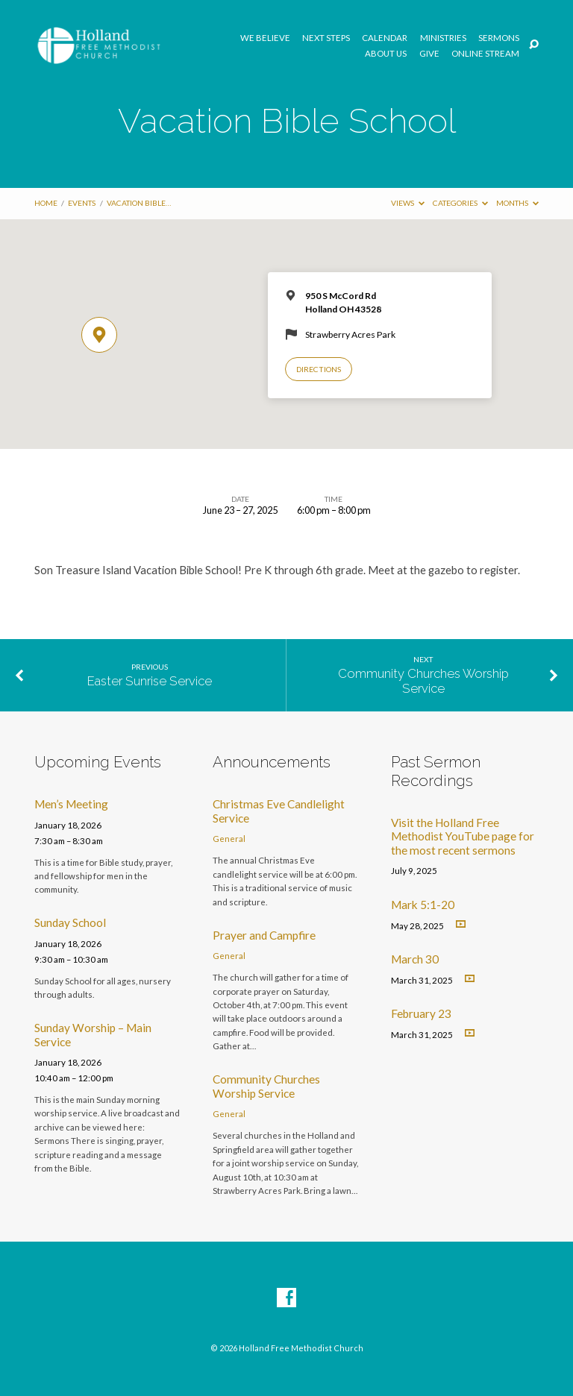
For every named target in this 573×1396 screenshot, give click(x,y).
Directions (318, 369)
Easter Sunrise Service (149, 680)
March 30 (415, 959)
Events (82, 202)
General (229, 838)
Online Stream (485, 53)
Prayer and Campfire (264, 935)
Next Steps (326, 38)
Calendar (384, 38)
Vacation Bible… (139, 202)
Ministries (443, 38)
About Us (386, 53)
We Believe (265, 38)
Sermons (498, 38)
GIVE (429, 53)
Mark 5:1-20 (422, 904)
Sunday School (70, 922)
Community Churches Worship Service (423, 681)
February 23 (421, 1013)
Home (45, 202)
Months (517, 202)
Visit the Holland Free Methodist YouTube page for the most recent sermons (462, 836)
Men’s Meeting (71, 804)
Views (408, 202)
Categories (460, 202)
